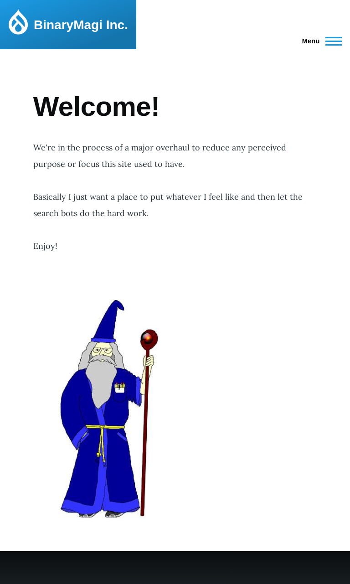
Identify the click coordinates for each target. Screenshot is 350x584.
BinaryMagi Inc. (81, 25)
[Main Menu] (319, 41)
